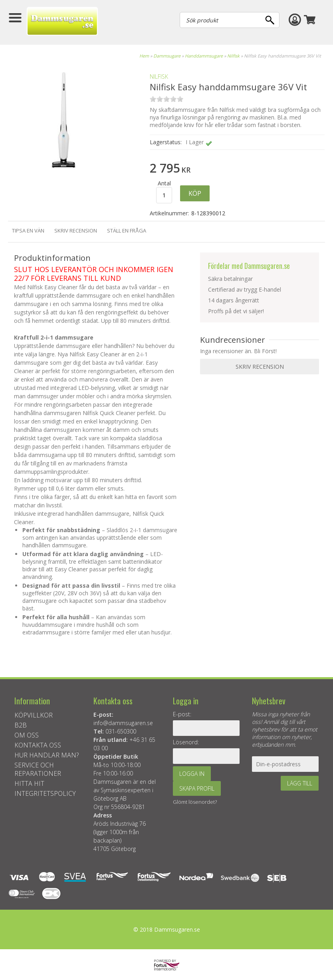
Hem (144, 56)
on (153, 99)
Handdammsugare (204, 56)
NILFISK (159, 76)
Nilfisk (233, 56)
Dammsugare (166, 56)
